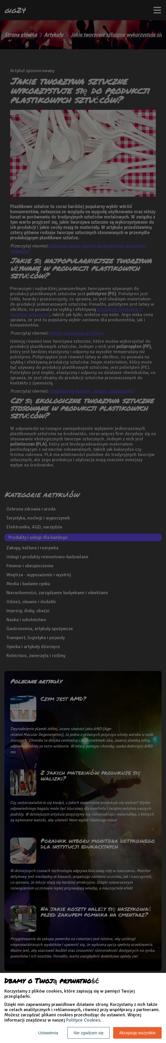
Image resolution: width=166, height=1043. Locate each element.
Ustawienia (48, 1033)
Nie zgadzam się (88, 1033)
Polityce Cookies (83, 1020)
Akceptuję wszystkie (137, 1033)
